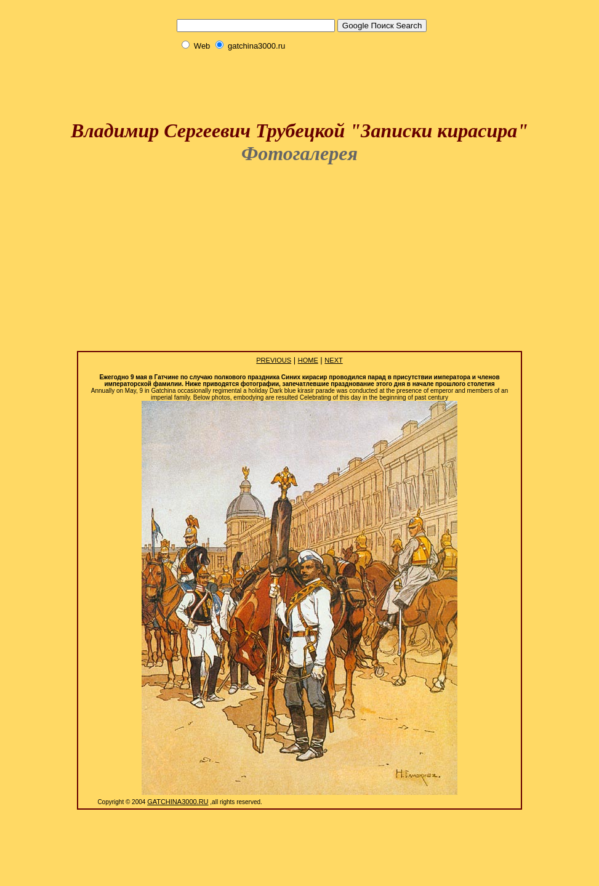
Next (333, 360)
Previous (273, 360)
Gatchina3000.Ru (177, 801)
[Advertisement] (300, 68)
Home (308, 360)
